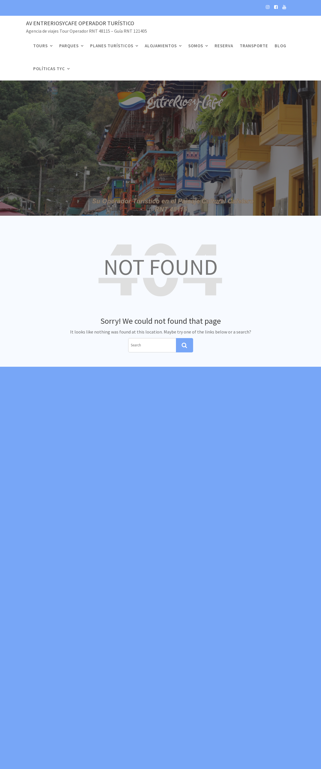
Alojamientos (161, 45)
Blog (280, 45)
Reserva (224, 45)
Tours (40, 45)
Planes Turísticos (111, 45)
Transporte (254, 45)
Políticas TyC (49, 68)
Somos (195, 45)
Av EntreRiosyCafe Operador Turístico (80, 23)
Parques (69, 45)
